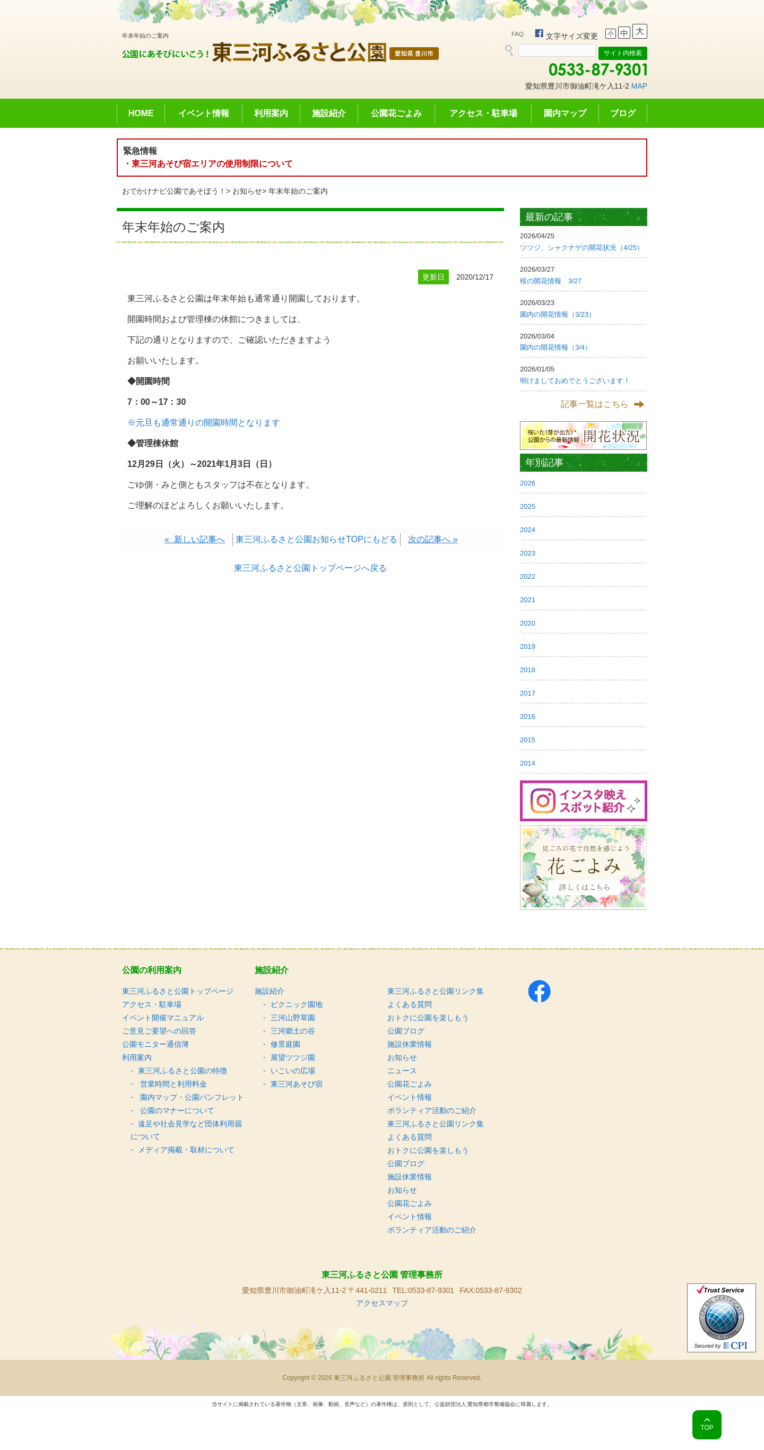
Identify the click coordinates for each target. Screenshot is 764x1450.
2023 (527, 553)
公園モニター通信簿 (155, 1044)
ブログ (623, 113)
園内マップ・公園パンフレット (191, 1097)
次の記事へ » (432, 539)
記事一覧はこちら (595, 404)
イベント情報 (203, 113)
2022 (527, 576)
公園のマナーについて (176, 1110)
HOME (141, 113)
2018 (527, 670)
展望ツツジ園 (293, 1057)
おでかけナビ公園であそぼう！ (174, 191)
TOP (706, 1427)
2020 (527, 623)
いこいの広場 (293, 1070)
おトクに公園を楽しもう (428, 1017)
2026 (527, 483)
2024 (527, 530)
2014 (527, 763)
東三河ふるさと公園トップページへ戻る (310, 567)
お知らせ (247, 191)
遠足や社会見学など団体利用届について (186, 1130)
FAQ (517, 34)
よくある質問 (409, 1004)
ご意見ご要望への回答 (159, 1031)
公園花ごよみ (396, 113)
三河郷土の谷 (293, 1031)
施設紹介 (329, 113)
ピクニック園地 (297, 1004)
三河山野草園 (293, 1017)
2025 (527, 506)
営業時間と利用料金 (172, 1084)
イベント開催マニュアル (163, 1017)
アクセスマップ (382, 1303)
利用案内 (271, 113)
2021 (527, 600)
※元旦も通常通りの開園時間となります (203, 422)
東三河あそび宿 (297, 1084)
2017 (527, 693)
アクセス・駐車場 (483, 113)
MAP (639, 86)
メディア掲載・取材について (186, 1149)
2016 (527, 716)
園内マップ (565, 113)
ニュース (402, 1070)
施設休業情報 (409, 1044)
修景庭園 (285, 1044)
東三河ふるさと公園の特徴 (182, 1070)
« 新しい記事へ (194, 539)
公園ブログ (405, 1031)
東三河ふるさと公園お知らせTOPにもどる (316, 539)
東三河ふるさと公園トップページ (177, 991)
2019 (527, 646)
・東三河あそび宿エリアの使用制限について (208, 163)
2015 (527, 740)
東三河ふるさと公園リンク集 (435, 991)
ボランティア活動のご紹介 (431, 1110)
